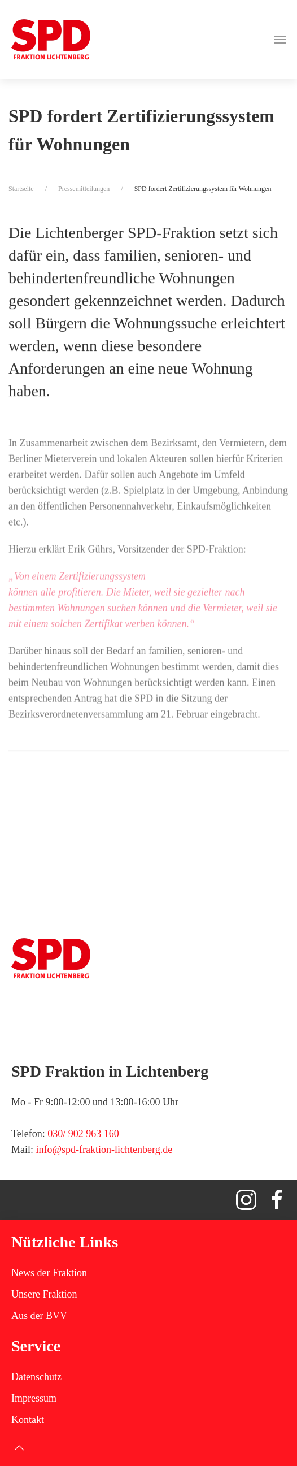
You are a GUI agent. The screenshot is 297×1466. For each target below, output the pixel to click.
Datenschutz (36, 1376)
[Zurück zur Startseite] (50, 39)
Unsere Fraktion (44, 1294)
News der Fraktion (49, 1272)
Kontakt (27, 1419)
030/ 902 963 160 (83, 1133)
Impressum (33, 1398)
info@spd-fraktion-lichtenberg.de (104, 1149)
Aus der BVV (39, 1315)
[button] (280, 39)
